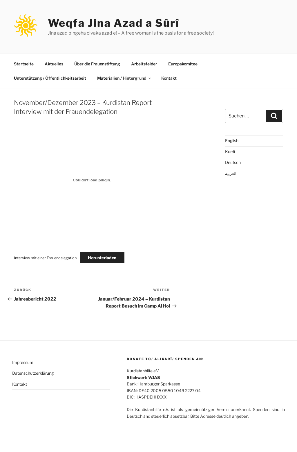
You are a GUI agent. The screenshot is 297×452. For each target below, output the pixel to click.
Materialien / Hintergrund (124, 78)
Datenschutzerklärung (33, 373)
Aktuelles (54, 63)
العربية (230, 173)
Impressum (22, 362)
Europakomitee (183, 63)
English (231, 140)
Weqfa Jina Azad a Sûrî (114, 23)
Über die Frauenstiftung (97, 63)
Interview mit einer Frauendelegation (45, 258)
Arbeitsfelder (144, 63)
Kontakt (169, 78)
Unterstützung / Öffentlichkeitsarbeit (50, 78)
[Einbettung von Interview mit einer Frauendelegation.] (92, 180)
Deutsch (233, 162)
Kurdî (230, 151)
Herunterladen (102, 257)
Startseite (24, 63)
